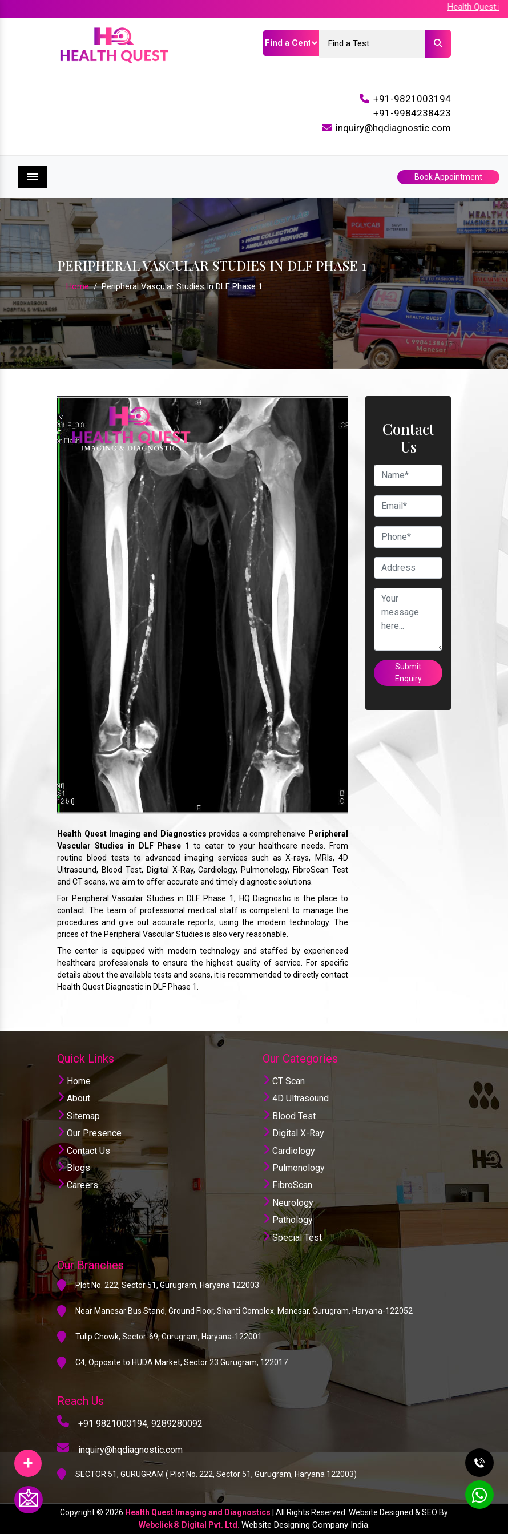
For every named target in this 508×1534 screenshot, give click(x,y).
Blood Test (289, 1116)
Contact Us (83, 1150)
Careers (77, 1185)
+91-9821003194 (412, 98)
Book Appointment (448, 176)
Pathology (288, 1219)
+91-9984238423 (412, 113)
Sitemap (78, 1116)
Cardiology (289, 1150)
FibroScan (287, 1185)
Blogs (73, 1167)
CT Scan (284, 1081)
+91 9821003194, (113, 1423)
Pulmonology (294, 1167)
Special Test (292, 1237)
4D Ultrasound (296, 1098)
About (73, 1098)
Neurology (288, 1202)
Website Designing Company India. (305, 1525)
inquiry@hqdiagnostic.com (393, 128)
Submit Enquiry (408, 672)
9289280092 (177, 1423)
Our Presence (89, 1133)
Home (77, 286)
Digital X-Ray (293, 1133)
